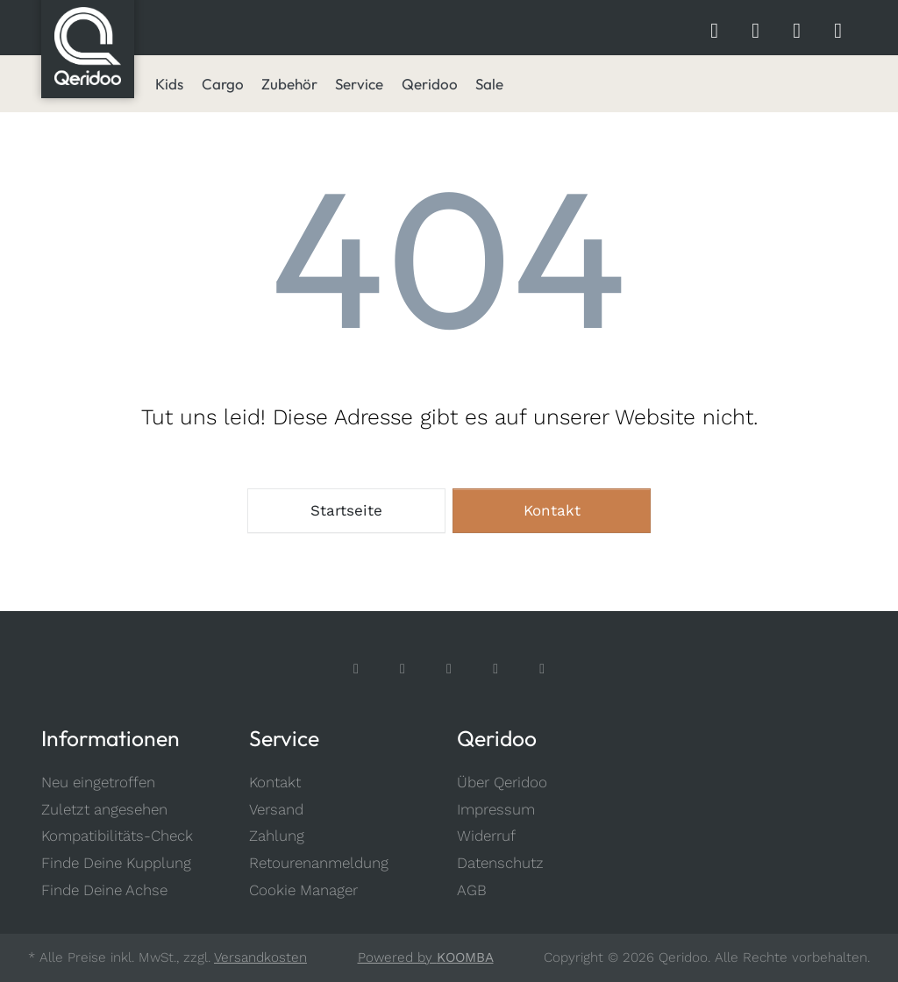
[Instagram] (403, 668)
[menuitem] (169, 84)
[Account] (796, 28)
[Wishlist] (755, 28)
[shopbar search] (714, 28)
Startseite (346, 510)
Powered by (426, 957)
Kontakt (552, 510)
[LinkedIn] (542, 668)
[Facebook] (356, 668)
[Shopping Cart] (838, 28)
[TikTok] (449, 668)
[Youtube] (496, 668)
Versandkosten (260, 957)
